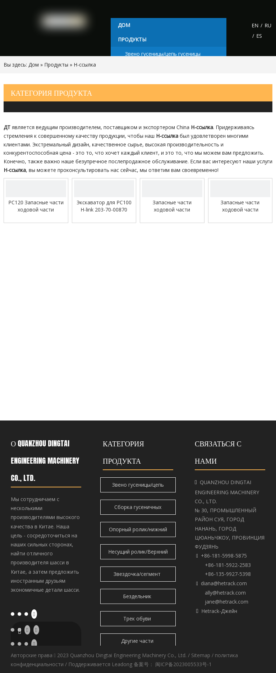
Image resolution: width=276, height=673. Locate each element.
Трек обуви (137, 618)
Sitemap (200, 655)
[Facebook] (12, 613)
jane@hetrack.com (226, 601)
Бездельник (138, 596)
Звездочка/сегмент (138, 573)
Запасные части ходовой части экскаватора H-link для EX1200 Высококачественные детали (240, 206)
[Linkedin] (19, 613)
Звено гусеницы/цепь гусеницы (163, 53)
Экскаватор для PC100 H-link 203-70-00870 (104, 206)
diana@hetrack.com (224, 583)
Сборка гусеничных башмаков (137, 509)
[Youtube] (34, 613)
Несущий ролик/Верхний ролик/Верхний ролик (138, 553)
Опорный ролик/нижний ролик (138, 531)
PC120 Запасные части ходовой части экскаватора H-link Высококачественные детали (36, 206)
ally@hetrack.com (225, 592)
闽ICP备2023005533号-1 (183, 664)
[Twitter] (26, 613)
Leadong (122, 664)
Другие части (138, 640)
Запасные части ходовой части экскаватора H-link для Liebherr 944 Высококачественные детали (171, 206)
